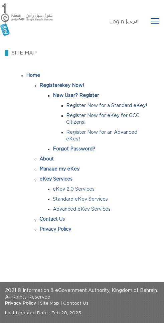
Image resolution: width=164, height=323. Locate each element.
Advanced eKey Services (82, 209)
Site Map (49, 303)
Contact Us (76, 303)
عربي (133, 21)
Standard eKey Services (80, 199)
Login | (118, 21)
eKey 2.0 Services (74, 189)
